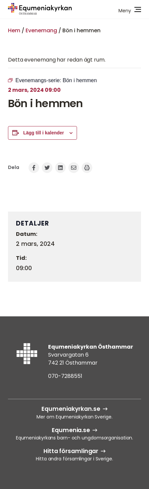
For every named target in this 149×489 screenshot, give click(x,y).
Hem (14, 30)
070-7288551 (65, 376)
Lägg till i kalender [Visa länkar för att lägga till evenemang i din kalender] (43, 132)
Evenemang (41, 30)
